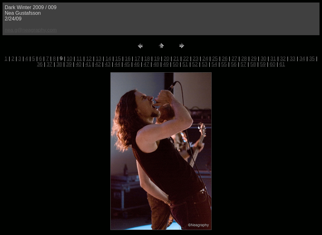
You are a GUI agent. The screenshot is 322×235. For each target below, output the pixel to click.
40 (78, 64)
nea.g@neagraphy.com (31, 30)
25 (215, 58)
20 (166, 58)
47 (146, 64)
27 (234, 58)
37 (49, 64)
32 (283, 58)
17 (137, 58)
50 (175, 64)
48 (156, 64)
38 (59, 64)
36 (40, 64)
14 (108, 58)
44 (117, 64)
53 (205, 64)
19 (157, 58)
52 (195, 64)
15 (118, 58)
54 (214, 64)
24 (205, 58)
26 (225, 58)
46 (137, 64)
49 (166, 64)
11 (79, 58)
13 (99, 58)
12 (89, 58)
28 (244, 58)
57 (243, 64)
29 (254, 58)
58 (253, 64)
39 (69, 64)
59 (263, 64)
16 (127, 58)
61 (282, 64)
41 (88, 64)
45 (127, 64)
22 (186, 58)
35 (312, 58)
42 (98, 64)
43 (107, 64)
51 (185, 64)
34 (302, 58)
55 (224, 64)
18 (147, 58)
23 (195, 58)
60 (272, 64)
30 (263, 58)
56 (233, 64)
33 (292, 58)
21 (176, 58)
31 (273, 58)
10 (69, 58)
